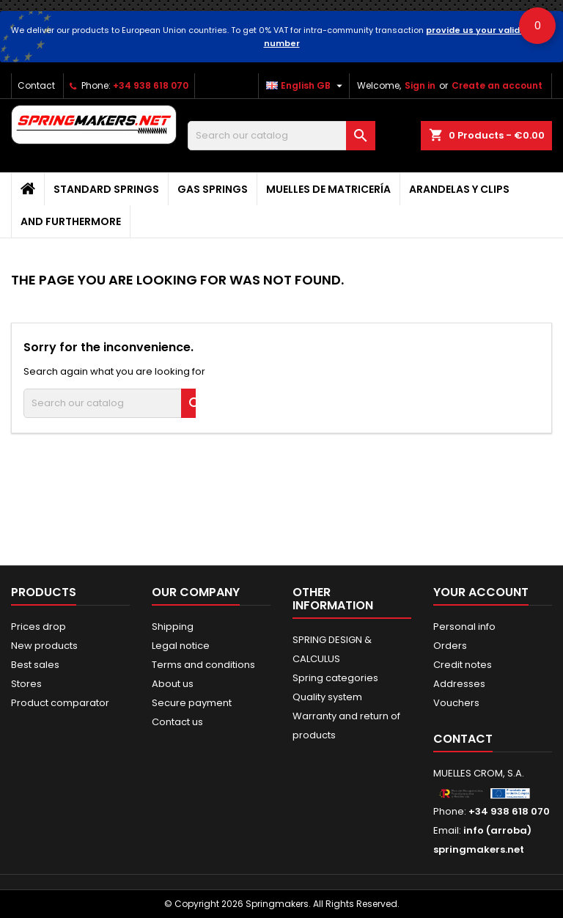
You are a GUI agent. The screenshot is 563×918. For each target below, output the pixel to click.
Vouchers (456, 703)
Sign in (420, 85)
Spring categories (335, 678)
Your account (481, 592)
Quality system (327, 697)
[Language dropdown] (306, 85)
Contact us (177, 722)
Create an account (497, 85)
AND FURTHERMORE (71, 221)
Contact (36, 85)
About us (173, 684)
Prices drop (38, 627)
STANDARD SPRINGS (106, 189)
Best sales (35, 665)
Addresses (459, 684)
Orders (450, 646)
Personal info (464, 627)
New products (44, 646)
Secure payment (192, 703)
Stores (26, 684)
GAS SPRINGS (212, 189)
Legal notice (181, 646)
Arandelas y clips (459, 189)
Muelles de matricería (328, 189)
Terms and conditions (203, 665)
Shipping (173, 627)
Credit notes (462, 665)
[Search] (281, 135)
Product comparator (60, 703)
